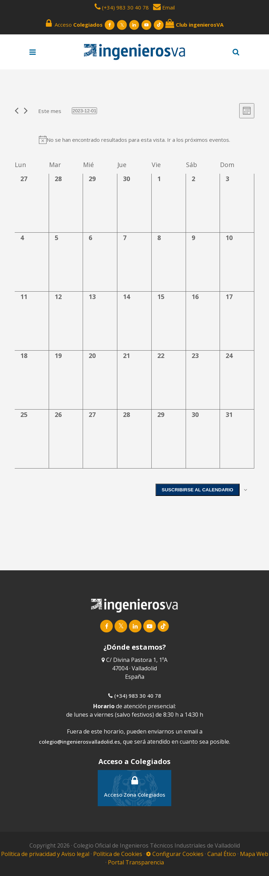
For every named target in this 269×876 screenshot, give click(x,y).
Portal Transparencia (136, 859)
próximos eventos (207, 139)
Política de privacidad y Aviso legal (46, 851)
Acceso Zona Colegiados (134, 783)
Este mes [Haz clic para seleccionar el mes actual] (49, 110)
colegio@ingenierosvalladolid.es (79, 738)
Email (164, 7)
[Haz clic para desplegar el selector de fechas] (84, 110)
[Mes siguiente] (26, 110)
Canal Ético (221, 851)
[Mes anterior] (17, 110)
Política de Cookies (118, 851)
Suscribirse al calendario (197, 489)
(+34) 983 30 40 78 (125, 7)
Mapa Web (254, 851)
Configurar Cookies (175, 851)
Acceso (74, 23)
